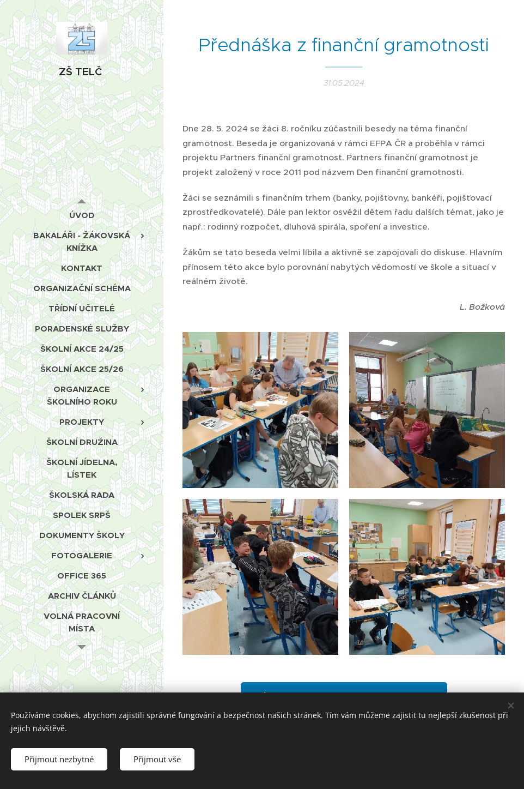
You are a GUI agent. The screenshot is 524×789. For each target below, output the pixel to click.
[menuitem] (81, 215)
